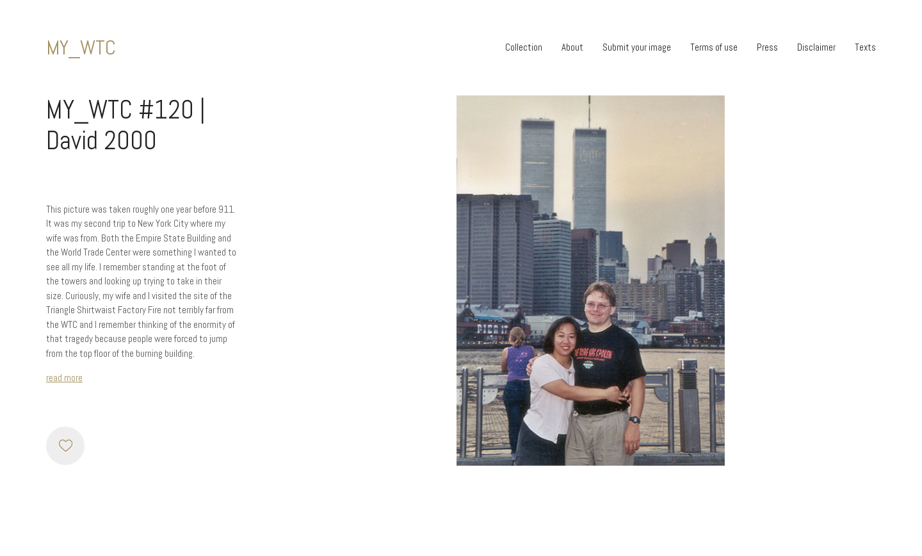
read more (64, 378)
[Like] (65, 446)
